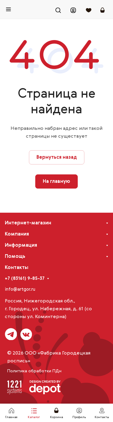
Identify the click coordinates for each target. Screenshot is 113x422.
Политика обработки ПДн (34, 371)
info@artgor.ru (20, 289)
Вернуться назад (56, 157)
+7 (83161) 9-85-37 (25, 278)
